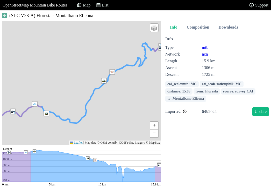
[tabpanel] (217, 77)
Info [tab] (173, 27)
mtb (205, 47)
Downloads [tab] (228, 27)
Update (261, 111)
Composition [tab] (198, 27)
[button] (35, 104)
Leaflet (76, 142)
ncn (205, 54)
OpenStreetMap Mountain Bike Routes (35, 5)
